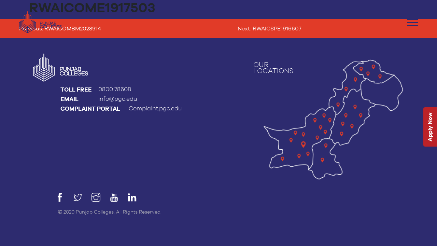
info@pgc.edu (117, 99)
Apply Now (430, 127)
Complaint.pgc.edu (155, 108)
